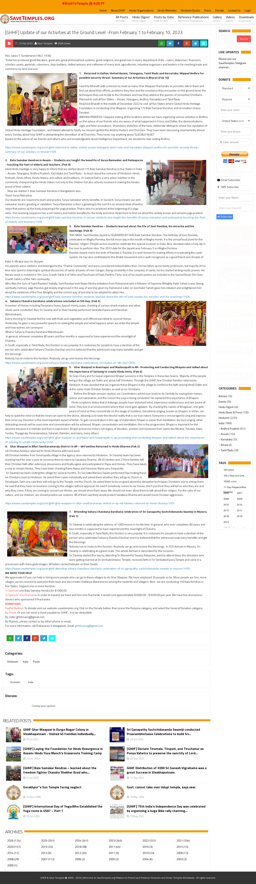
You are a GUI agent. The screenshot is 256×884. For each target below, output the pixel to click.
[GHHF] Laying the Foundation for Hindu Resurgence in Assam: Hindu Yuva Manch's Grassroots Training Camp (63, 750)
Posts (36, 662)
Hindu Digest (141, 19)
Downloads (246, 19)
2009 (239, 499)
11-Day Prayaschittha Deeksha (234, 487)
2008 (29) (13, 859)
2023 (226, 522)
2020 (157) (14, 847)
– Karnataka (226, 439)
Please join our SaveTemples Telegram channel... (232, 63)
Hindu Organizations (141, 10)
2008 (226, 499)
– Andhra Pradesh (229, 429)
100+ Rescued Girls (233, 475)
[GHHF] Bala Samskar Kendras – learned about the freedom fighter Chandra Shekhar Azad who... (59, 770)
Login (248, 10)
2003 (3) (181, 859)
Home (103, 10)
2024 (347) (81, 840)
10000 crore (230, 481)
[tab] (228, 179)
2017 (239, 510)
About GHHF (118, 10)
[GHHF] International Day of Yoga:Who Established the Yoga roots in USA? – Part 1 (62, 808)
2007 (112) (47, 859)
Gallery (217, 19)
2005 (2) (114, 859)
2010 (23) (148, 853)
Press (207, 10)
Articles (223, 396)
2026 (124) (14, 840)
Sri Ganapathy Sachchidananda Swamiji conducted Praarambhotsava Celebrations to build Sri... (163, 731)
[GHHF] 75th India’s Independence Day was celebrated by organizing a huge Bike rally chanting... (166, 808)
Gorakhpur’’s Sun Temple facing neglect (52, 787)
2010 (226, 504)
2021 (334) (183, 840)
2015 (226, 510)
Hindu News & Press (231, 412)
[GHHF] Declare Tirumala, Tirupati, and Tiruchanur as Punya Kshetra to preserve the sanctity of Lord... (165, 750)
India (25, 662)
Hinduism (12, 662)
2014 (239, 504)
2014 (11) (13, 853)
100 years (228, 470)
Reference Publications (193, 19)
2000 (226, 493)
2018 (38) (81, 847)
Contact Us (234, 10)
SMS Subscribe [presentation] (228, 187)
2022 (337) (149, 840)
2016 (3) (147, 847)
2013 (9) (46, 853)
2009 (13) (182, 853)
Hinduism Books (190, 10)
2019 (239, 516)
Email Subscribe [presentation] (228, 180)
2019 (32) (47, 847)
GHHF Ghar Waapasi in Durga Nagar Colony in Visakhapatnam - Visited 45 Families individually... (59, 731)
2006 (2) (80, 859)
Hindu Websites (167, 10)
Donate (219, 10)
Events (223, 402)
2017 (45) (114, 847)
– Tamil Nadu (226, 450)
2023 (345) (115, 840)
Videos (230, 19)
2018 (226, 516)
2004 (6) (147, 859)
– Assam (224, 434)
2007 (239, 493)
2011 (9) (114, 853)
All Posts (122, 19)
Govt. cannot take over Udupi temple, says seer (161, 787)
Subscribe (224, 217)
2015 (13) (182, 847)
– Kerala (224, 445)
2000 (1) (12, 865)
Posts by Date (164, 19)
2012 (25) (81, 853)
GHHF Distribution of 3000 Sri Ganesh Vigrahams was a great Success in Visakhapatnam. (167, 770)
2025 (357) (47, 840)
